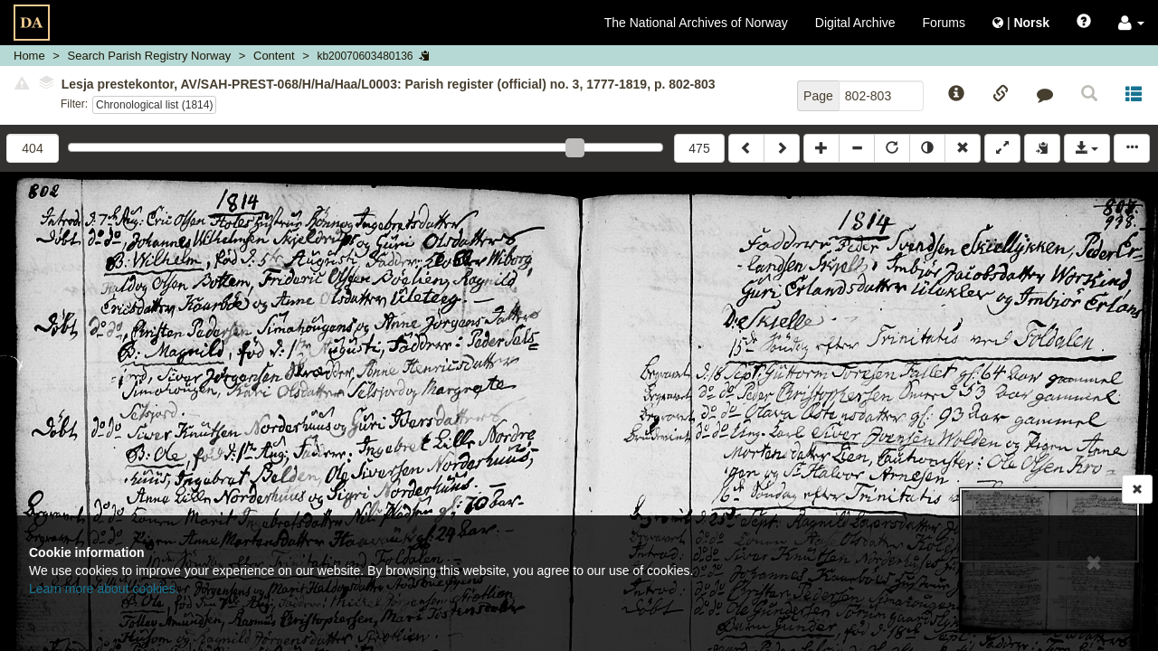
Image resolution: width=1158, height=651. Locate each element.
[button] (1131, 22)
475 (698, 148)
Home (29, 55)
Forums (944, 22)
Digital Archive (855, 22)
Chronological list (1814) (154, 105)
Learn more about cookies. (104, 588)
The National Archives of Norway (696, 22)
